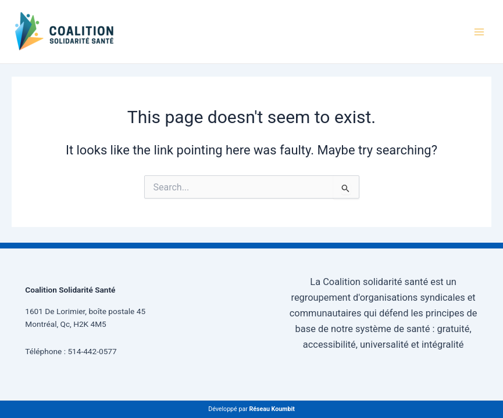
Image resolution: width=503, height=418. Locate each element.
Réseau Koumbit (271, 409)
